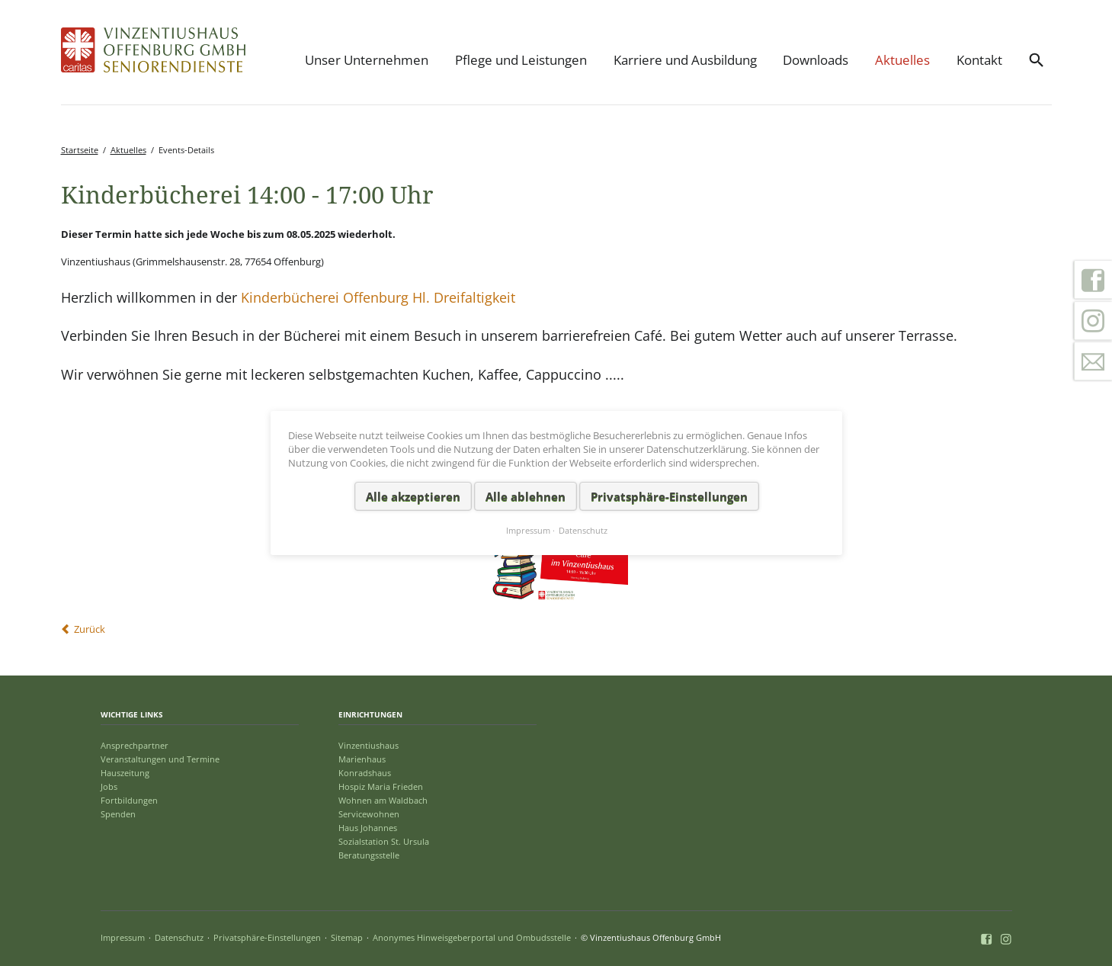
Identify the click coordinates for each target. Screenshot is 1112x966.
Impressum (123, 937)
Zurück (89, 629)
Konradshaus (364, 772)
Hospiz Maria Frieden (380, 786)
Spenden (118, 814)
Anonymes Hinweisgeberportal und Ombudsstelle (472, 937)
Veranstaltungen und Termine (160, 759)
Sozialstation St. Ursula (383, 841)
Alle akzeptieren (412, 495)
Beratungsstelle (368, 855)
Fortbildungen (129, 800)
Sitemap (347, 937)
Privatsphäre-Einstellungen (267, 937)
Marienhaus (362, 759)
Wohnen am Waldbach (383, 800)
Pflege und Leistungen (521, 60)
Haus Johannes (367, 827)
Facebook (1093, 280)
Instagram (1093, 321)
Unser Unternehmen (366, 60)
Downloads (815, 60)
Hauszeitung (125, 772)
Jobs (109, 786)
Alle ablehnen (525, 495)
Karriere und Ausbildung (685, 60)
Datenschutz (179, 937)
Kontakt (979, 60)
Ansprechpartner (134, 745)
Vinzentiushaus (368, 745)
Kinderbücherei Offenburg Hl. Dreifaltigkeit (378, 297)
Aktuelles (902, 60)
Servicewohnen (368, 814)
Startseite (79, 150)
